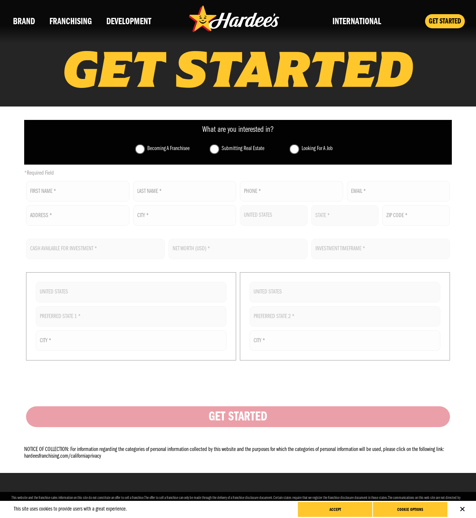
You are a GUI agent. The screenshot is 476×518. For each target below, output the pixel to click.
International (356, 21)
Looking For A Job (317, 149)
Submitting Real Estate (243, 149)
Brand (24, 21)
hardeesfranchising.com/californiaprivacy (62, 456)
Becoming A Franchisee (168, 149)
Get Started (445, 21)
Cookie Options (410, 510)
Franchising (70, 21)
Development (128, 21)
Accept (335, 510)
